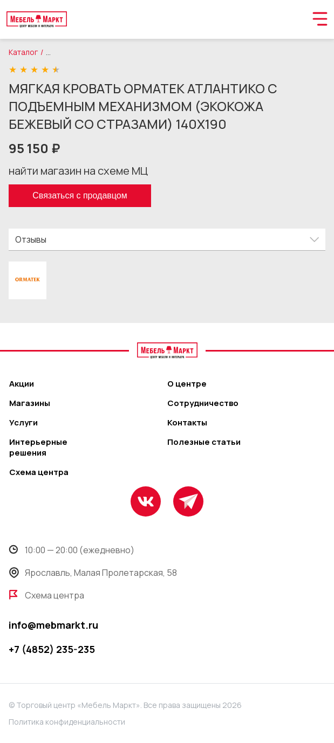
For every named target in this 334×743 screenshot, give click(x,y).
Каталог (23, 52)
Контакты (187, 422)
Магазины (29, 403)
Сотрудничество (202, 403)
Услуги (23, 422)
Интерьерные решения (38, 447)
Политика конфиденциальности (67, 722)
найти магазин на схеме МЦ (78, 170)
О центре (187, 384)
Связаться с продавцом (79, 195)
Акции (21, 384)
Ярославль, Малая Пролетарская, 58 (93, 573)
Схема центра (39, 472)
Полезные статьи (204, 442)
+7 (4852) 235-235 (52, 649)
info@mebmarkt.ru (53, 624)
